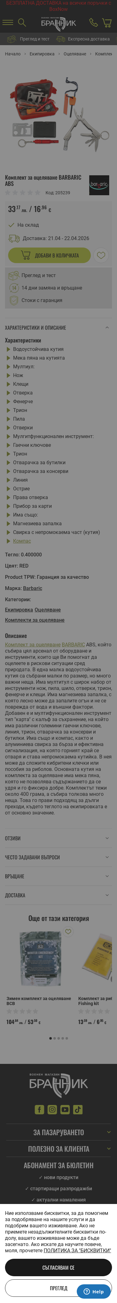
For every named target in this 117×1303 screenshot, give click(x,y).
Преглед (58, 1288)
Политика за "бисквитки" (77, 1250)
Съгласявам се (58, 1267)
